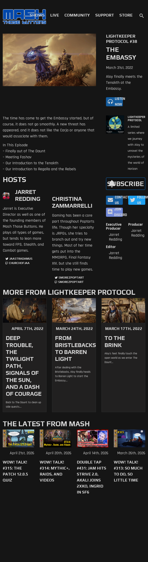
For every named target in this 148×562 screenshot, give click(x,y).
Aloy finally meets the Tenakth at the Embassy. (124, 82)
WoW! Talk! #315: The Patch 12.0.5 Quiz (15, 471)
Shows (37, 15)
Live (54, 15)
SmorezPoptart (71, 277)
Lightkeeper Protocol (136, 118)
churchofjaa (19, 263)
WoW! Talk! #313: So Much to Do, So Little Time (128, 471)
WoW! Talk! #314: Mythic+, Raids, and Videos (55, 471)
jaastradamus (20, 258)
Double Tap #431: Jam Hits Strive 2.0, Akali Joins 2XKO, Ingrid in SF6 (91, 477)
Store (126, 15)
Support (104, 15)
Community (77, 15)
